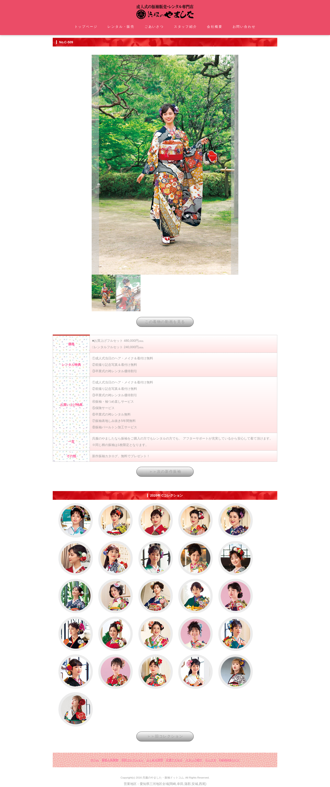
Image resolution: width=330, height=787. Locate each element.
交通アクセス (174, 760)
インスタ (210, 760)
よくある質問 (154, 760)
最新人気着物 (110, 760)
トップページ (86, 26)
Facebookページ (229, 760)
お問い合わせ (244, 26)
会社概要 (214, 26)
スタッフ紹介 (185, 26)
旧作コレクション (132, 760)
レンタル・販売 (121, 26)
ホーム (95, 760)
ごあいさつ (154, 26)
